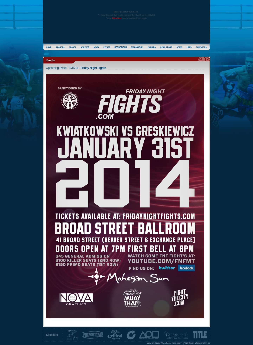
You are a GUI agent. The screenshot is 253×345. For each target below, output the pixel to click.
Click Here (117, 18)
